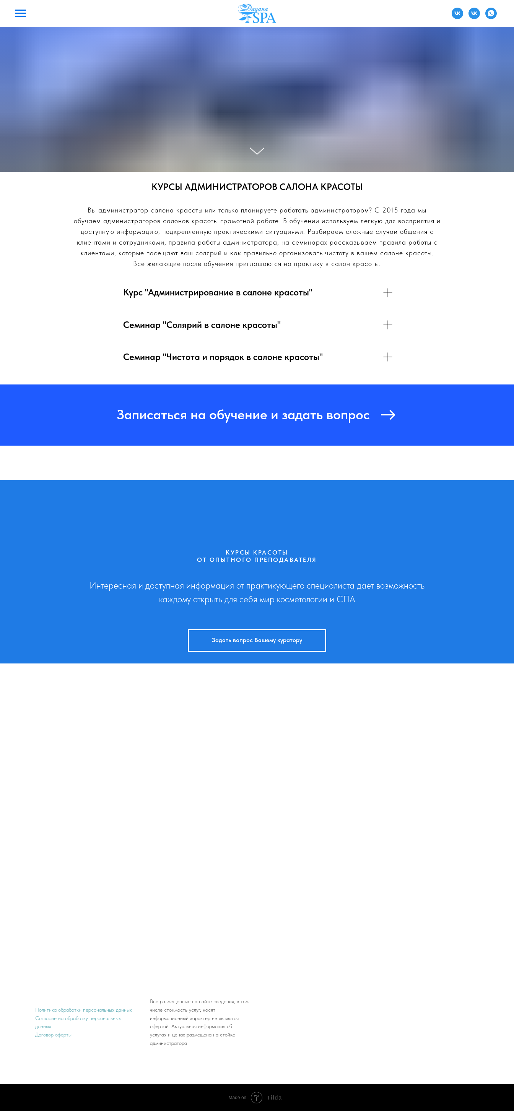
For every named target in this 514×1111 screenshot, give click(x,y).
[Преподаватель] (474, 17)
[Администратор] (457, 17)
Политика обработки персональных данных (83, 1010)
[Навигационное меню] (20, 13)
